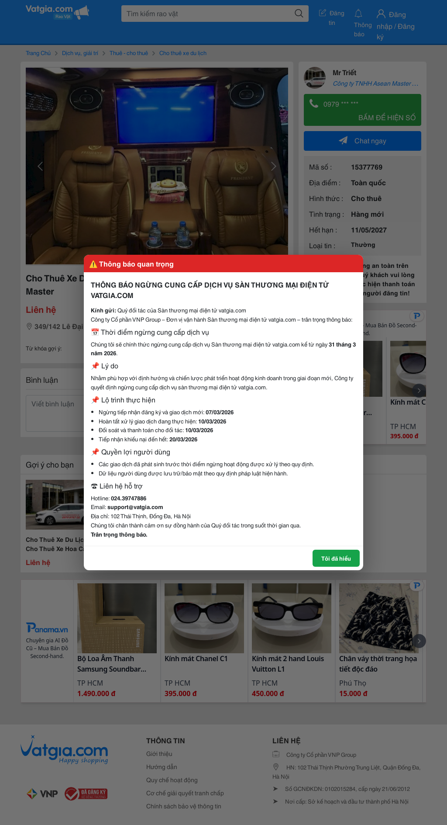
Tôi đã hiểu (336, 558)
